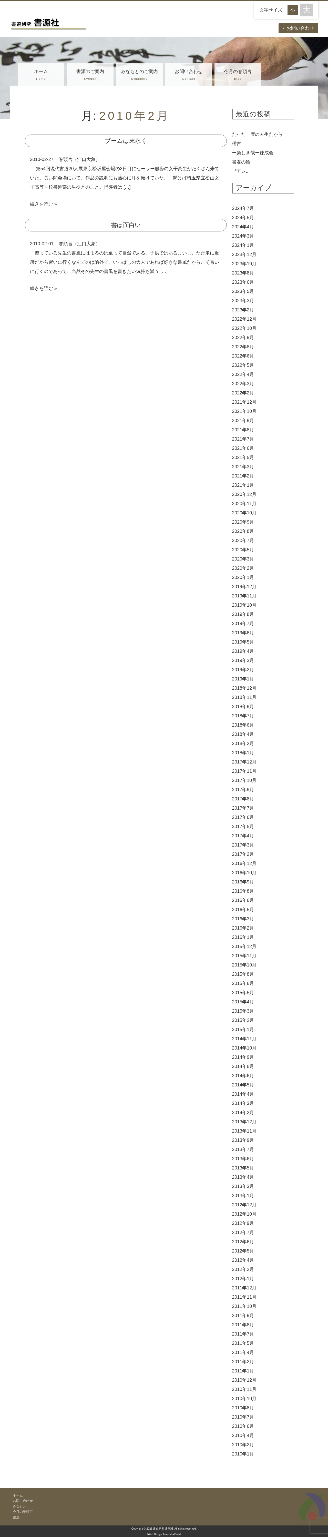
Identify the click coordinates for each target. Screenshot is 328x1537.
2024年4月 (243, 226)
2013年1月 (243, 1195)
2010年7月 (243, 1417)
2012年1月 (243, 1278)
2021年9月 (243, 420)
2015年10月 (244, 965)
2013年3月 (243, 1186)
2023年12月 (244, 254)
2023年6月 (243, 282)
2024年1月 (243, 245)
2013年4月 (243, 1177)
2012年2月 (243, 1269)
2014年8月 (243, 1066)
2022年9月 (243, 337)
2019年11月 (244, 595)
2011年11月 (244, 1297)
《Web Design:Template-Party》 (164, 1534)
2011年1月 (243, 1370)
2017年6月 (243, 817)
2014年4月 (243, 1094)
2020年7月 (243, 540)
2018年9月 (243, 706)
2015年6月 (243, 983)
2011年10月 (244, 1306)
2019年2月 (243, 669)
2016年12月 (244, 863)
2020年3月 (243, 559)
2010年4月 (243, 1435)
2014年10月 (244, 1048)
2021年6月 (243, 448)
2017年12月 (244, 762)
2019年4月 (243, 651)
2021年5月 (243, 457)
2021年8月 (243, 429)
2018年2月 (243, 743)
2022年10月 (244, 328)
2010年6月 (243, 1426)
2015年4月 (243, 1001)
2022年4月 (243, 374)
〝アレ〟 (241, 171)
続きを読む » (43, 204)
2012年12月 (244, 1204)
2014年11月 (244, 1038)
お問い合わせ (300, 28)
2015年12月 (244, 946)
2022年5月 (243, 365)
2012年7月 (243, 1232)
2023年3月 (243, 300)
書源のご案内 (90, 75)
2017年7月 (243, 808)
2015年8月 (243, 974)
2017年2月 (243, 854)
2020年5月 (243, 549)
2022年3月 (243, 383)
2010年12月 (244, 1380)
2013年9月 (243, 1140)
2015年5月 (243, 992)
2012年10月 (244, 1214)
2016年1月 (243, 937)
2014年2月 (243, 1112)
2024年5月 (243, 217)
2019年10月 (244, 605)
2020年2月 (243, 568)
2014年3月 (243, 1103)
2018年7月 (243, 715)
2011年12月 (244, 1287)
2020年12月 (244, 494)
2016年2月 (243, 928)
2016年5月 (243, 909)
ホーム (41, 75)
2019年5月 (243, 642)
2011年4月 (243, 1352)
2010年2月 (243, 1444)
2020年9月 (243, 522)
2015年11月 (244, 955)
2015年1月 (243, 1029)
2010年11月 (244, 1389)
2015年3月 (243, 1011)
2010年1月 (243, 1454)
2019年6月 (243, 632)
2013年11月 (244, 1131)
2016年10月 (244, 872)
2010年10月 (244, 1398)
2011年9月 (243, 1315)
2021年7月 (243, 439)
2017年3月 (243, 845)
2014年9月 (243, 1057)
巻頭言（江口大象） (79, 159)
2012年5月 (243, 1251)
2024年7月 (243, 208)
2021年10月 (244, 411)
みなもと (19, 1506)
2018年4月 (243, 734)
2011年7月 (243, 1334)
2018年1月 (243, 752)
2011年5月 (243, 1343)
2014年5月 (243, 1084)
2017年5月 (243, 826)
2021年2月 (243, 476)
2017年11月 (244, 771)
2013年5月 (243, 1167)
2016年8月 (243, 891)
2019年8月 (243, 614)
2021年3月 (243, 466)
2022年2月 (243, 392)
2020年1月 (243, 577)
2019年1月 (243, 678)
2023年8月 (243, 273)
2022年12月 (244, 319)
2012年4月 (243, 1260)
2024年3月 (243, 236)
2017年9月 (243, 789)
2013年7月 (243, 1149)
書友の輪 (241, 162)
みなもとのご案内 (139, 75)
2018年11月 (244, 697)
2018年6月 (243, 725)
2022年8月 (243, 346)
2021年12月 (244, 402)
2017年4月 (243, 835)
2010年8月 (243, 1407)
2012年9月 (243, 1223)
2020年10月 (244, 512)
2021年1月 (243, 485)
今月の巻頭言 (237, 75)
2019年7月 (243, 623)
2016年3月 (243, 918)
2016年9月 (243, 881)
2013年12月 (244, 1121)
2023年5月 (243, 291)
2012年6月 (243, 1241)
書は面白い (126, 225)
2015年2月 (243, 1020)
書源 (16, 1517)
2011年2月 (243, 1361)
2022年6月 (243, 356)
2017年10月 (244, 780)
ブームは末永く (126, 140)
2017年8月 (243, 798)
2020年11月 (244, 503)
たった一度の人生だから (257, 134)
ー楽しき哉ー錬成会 (252, 152)
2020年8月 (243, 531)
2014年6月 (243, 1075)
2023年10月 (244, 263)
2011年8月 (243, 1324)
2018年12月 (244, 688)
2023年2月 (243, 309)
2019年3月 (243, 660)
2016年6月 (243, 900)
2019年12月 (244, 586)
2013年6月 (243, 1158)
